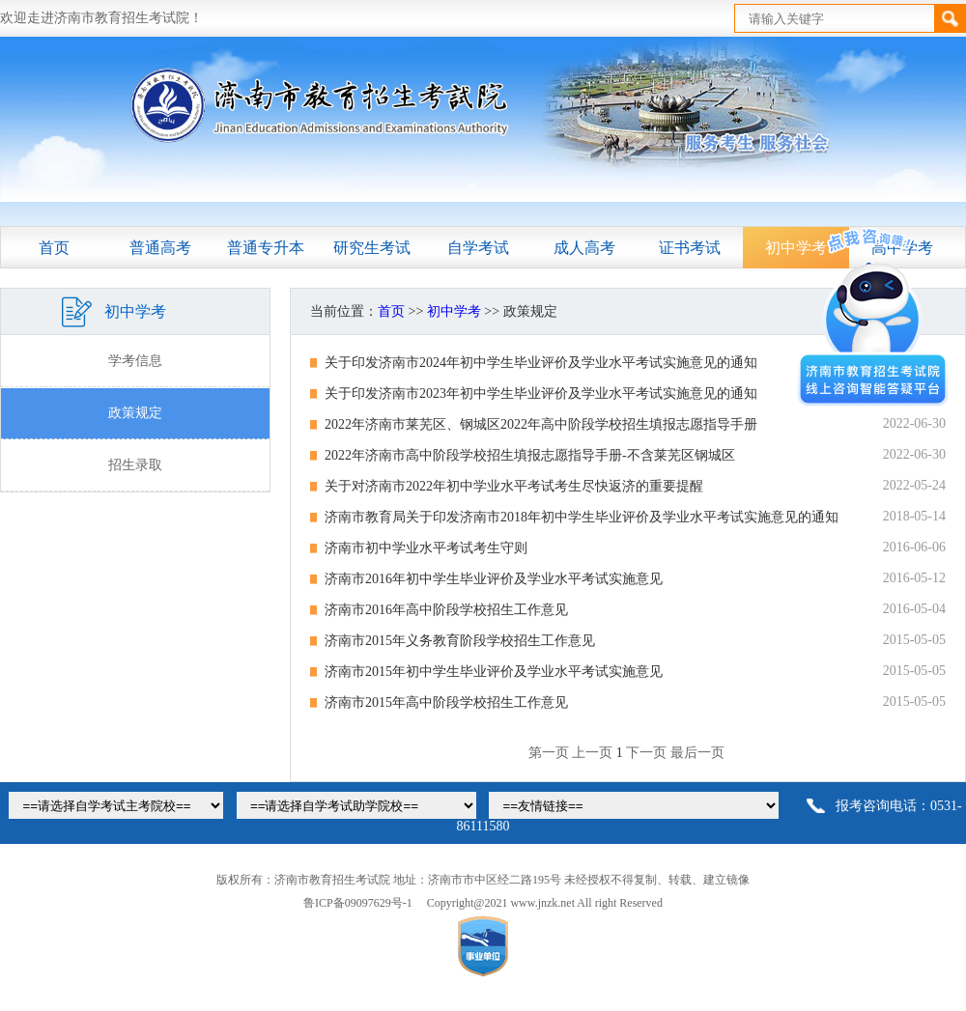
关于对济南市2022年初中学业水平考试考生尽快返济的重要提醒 (514, 486)
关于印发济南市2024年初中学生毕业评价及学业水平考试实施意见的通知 (541, 362)
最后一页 (697, 752)
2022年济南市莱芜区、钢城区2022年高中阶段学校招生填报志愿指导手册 (541, 424)
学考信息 (135, 360)
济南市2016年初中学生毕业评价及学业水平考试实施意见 (494, 579)
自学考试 (478, 247)
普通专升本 (265, 247)
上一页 (592, 752)
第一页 (548, 752)
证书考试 (690, 247)
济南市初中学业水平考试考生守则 (426, 548)
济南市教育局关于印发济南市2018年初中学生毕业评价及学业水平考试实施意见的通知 (581, 517)
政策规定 (135, 413)
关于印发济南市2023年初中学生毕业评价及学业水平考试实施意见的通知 (541, 393)
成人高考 (584, 247)
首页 (54, 247)
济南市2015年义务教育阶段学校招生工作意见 (460, 640)
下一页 (646, 752)
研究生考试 (372, 247)
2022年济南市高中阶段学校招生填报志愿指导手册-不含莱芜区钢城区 (530, 455)
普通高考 (160, 247)
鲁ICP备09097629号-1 (357, 903)
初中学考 (454, 311)
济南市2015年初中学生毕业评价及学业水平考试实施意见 (494, 671)
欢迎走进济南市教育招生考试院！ (101, 18)
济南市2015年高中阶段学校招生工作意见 (446, 702)
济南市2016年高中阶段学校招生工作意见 (446, 610)
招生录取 (135, 465)
